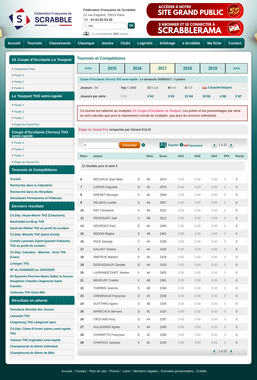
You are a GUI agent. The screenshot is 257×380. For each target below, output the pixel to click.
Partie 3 (19, 75)
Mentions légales (145, 371)
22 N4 (189, 96)
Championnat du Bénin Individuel (34, 346)
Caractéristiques (219, 87)
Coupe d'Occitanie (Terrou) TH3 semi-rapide (109, 79)
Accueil (14, 43)
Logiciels (145, 43)
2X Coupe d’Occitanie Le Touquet (156, 111)
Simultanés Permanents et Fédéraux (36, 198)
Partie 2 (19, 81)
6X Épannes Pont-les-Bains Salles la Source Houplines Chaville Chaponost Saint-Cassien (41, 281)
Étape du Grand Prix (26, 124)
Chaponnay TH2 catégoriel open (33, 322)
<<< (88, 68)
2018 (187, 68)
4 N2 (150, 96)
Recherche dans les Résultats (31, 192)
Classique (86, 43)
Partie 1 (19, 88)
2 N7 (238, 96)
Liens (126, 371)
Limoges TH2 (19, 263)
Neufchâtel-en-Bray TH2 (27, 221)
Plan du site (97, 371)
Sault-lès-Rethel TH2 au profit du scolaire (39, 228)
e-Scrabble (191, 43)
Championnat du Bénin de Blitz (32, 353)
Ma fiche (214, 43)
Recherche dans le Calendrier (31, 185)
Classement (195, 145)
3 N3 (171, 96)
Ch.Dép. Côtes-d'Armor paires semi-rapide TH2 (40, 331)
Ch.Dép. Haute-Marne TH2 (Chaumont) (37, 215)
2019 (212, 68)
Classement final (24, 68)
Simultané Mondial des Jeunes (32, 309)
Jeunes (107, 43)
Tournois (34, 43)
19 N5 (206, 96)
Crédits (201, 371)
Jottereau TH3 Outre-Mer (27, 292)
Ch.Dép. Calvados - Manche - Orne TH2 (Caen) (38, 255)
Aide (143, 145)
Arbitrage (167, 43)
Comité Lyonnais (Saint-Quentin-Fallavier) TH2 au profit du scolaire (40, 243)
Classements (60, 43)
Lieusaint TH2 (20, 316)
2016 (137, 68)
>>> (236, 68)
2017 (162, 68)
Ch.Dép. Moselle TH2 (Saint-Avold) (34, 234)
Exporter (173, 145)
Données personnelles (177, 371)
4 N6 (223, 96)
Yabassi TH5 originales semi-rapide (35, 340)
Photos (114, 371)
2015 (112, 68)
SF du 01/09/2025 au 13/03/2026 (32, 270)
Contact (234, 43)
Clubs (125, 43)
